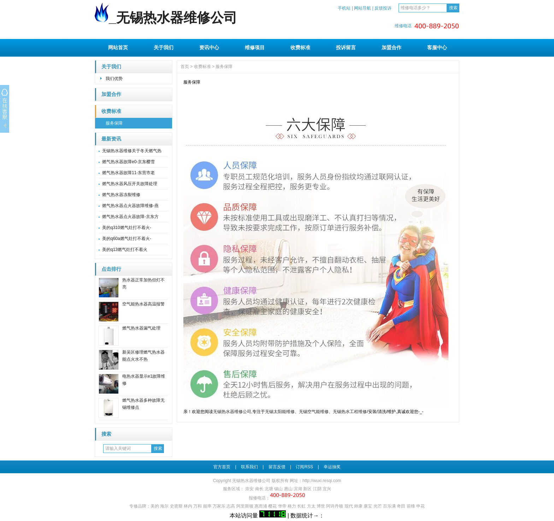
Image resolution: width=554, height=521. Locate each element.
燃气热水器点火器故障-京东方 (130, 216)
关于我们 (163, 47)
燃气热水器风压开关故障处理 (129, 183)
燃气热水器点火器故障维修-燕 (130, 205)
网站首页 (118, 47)
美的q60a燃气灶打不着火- (126, 238)
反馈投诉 (383, 8)
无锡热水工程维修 (350, 411)
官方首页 (221, 466)
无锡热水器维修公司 (232, 411)
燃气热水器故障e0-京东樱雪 (128, 161)
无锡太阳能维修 (280, 411)
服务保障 (114, 123)
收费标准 (300, 47)
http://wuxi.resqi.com (321, 480)
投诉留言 (346, 47)
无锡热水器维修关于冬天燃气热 (131, 150)
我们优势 (114, 78)
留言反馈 (277, 466)
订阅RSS (304, 466)
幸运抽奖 (332, 466)
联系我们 (249, 466)
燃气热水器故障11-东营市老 (128, 172)
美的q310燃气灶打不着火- (126, 227)
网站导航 (362, 8)
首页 (185, 66)
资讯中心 (209, 47)
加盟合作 (391, 47)
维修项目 (255, 47)
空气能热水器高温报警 (143, 304)
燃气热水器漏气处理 (141, 328)
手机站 (344, 8)
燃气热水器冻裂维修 (121, 194)
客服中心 (437, 47)
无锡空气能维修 (314, 411)
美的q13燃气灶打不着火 (124, 249)
